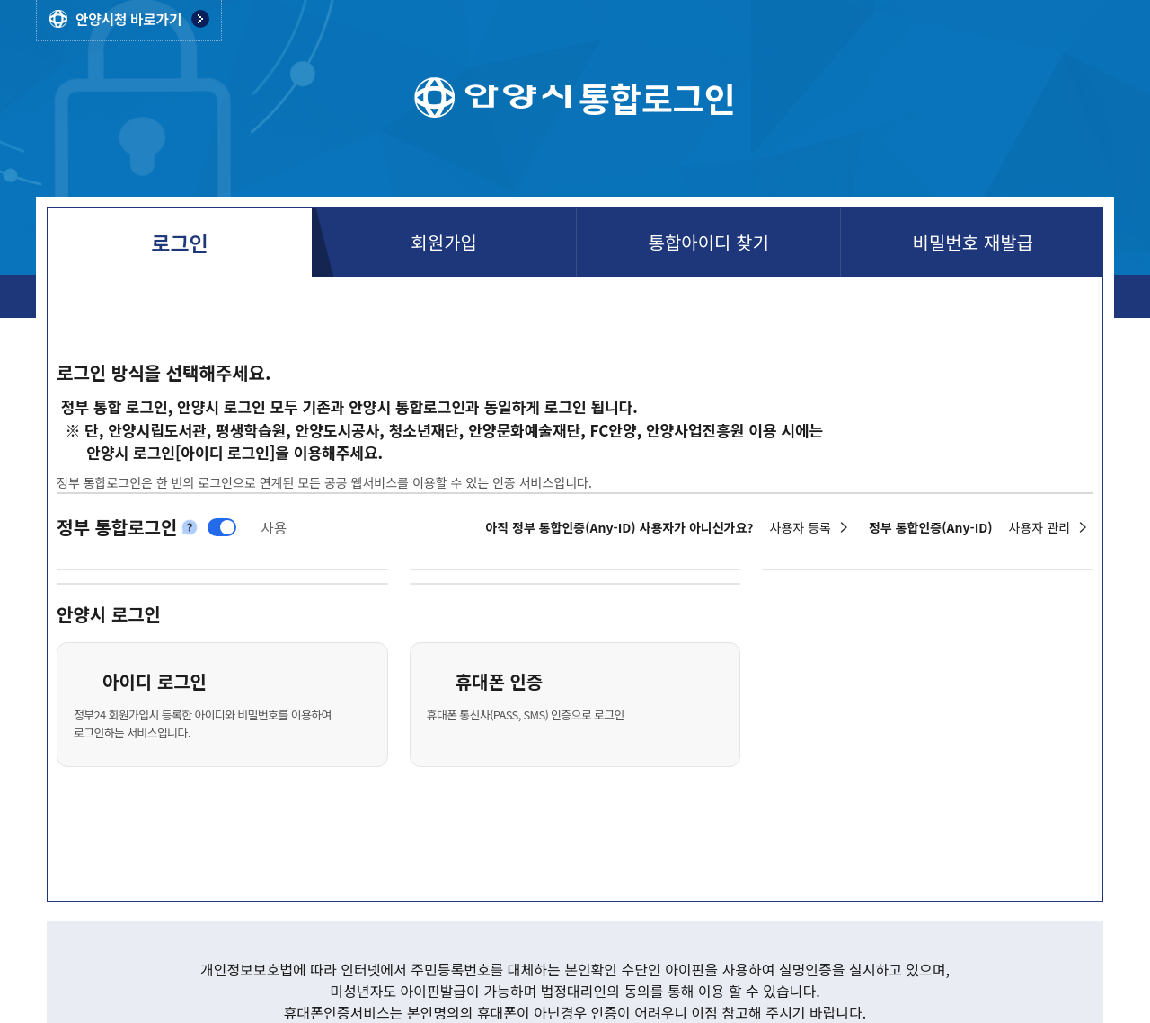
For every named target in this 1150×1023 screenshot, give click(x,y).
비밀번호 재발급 (973, 242)
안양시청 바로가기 (128, 19)
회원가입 (444, 242)
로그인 (179, 242)
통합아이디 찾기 (708, 242)
